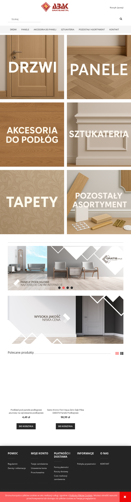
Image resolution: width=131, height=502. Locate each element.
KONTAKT (104, 463)
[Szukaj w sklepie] (24, 19)
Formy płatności (61, 467)
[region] (65, 268)
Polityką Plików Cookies (81, 495)
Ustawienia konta (39, 468)
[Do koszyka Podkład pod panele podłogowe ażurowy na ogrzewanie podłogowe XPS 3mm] (26, 426)
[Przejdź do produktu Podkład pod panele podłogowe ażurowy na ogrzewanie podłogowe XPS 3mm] (26, 383)
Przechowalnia (37, 472)
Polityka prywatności (86, 463)
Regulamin (13, 463)
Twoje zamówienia (39, 463)
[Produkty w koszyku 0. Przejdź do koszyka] (115, 7)
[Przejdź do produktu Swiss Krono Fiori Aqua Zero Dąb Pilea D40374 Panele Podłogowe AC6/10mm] (65, 383)
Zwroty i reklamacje (17, 468)
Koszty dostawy (61, 471)
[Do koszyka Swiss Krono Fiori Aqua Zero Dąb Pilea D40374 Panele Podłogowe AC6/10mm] (65, 426)
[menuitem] (13, 29)
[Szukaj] (120, 19)
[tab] (59, 288)
